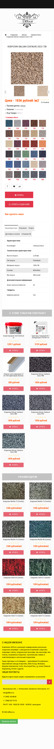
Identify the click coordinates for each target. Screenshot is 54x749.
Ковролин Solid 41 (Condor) (40, 578)
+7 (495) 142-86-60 (9, 697)
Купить (19, 195)
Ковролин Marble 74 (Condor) (40, 501)
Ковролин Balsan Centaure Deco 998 (40, 375)
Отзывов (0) (26, 234)
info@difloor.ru (8, 693)
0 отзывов (45, 102)
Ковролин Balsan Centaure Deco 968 (13, 451)
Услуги (31, 228)
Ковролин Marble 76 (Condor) (13, 539)
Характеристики (11, 228)
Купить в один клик (19, 204)
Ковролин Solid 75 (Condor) (40, 616)
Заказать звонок (9, 721)
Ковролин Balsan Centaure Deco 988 (13, 413)
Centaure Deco (12, 117)
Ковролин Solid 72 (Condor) (13, 616)
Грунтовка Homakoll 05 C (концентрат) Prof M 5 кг (40, 336)
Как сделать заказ (14, 214)
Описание (23, 228)
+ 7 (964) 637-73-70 (10, 701)
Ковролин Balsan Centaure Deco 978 (40, 413)
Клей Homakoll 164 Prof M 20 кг (13, 336)
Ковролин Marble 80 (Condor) (40, 539)
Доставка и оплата (12, 234)
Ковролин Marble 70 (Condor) (13, 501)
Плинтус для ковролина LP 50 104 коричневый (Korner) (13, 375)
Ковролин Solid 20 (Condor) (13, 578)
